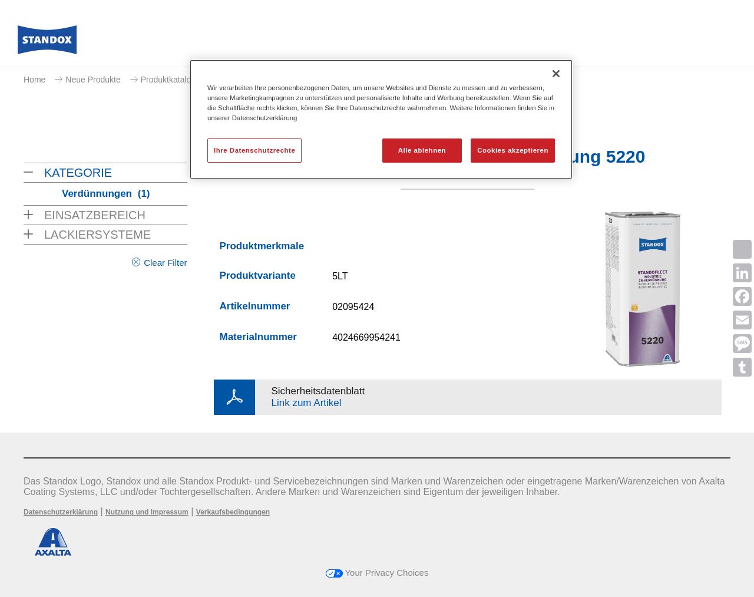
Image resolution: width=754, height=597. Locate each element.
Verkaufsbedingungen (233, 512)
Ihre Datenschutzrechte (254, 150)
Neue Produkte (92, 79)
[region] (381, 119)
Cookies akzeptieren (512, 150)
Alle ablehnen (422, 150)
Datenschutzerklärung (61, 512)
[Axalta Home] (47, 43)
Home (34, 79)
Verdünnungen (106, 193)
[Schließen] (556, 74)
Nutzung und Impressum (146, 512)
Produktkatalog (168, 79)
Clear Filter (165, 263)
